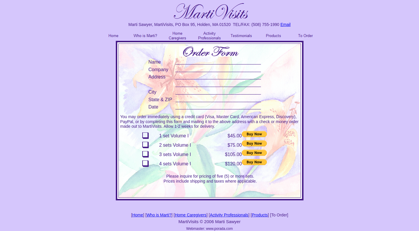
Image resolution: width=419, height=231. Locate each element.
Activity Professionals (229, 215)
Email (285, 24)
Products (260, 215)
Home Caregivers (191, 215)
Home (137, 215)
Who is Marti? (158, 215)
